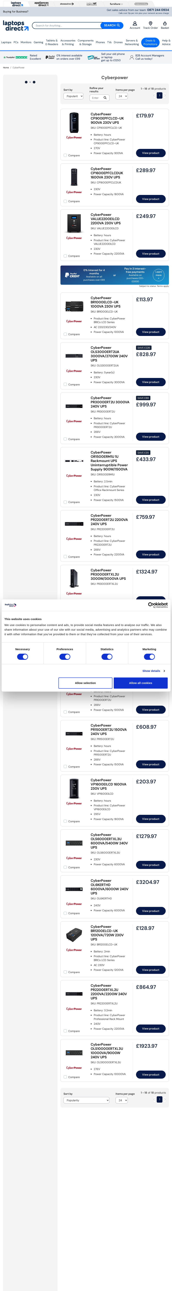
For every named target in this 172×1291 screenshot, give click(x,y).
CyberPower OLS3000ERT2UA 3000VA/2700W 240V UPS (109, 354)
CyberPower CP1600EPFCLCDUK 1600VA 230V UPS (107, 173)
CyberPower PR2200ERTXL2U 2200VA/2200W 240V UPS (109, 991)
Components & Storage (86, 42)
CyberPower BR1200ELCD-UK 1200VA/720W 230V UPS (107, 933)
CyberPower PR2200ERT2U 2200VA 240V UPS (109, 519)
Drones (118, 42)
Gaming (38, 42)
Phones (100, 42)
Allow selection (85, 683)
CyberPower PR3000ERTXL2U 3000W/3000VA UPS (108, 574)
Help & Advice (166, 42)
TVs (109, 42)
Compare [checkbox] (74, 155)
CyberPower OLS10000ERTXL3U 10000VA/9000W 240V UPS (107, 1050)
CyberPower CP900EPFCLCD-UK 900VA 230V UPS (107, 118)
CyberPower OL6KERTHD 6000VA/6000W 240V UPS (110, 887)
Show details (151, 670)
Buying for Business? (15, 11)
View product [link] (150, 153)
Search (112, 25)
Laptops (6, 42)
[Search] (77, 25)
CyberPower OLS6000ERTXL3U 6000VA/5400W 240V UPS (109, 841)
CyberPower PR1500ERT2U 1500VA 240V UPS (109, 729)
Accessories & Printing (67, 42)
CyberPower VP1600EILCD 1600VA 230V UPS (108, 784)
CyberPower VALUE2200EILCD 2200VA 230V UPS (106, 219)
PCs (16, 42)
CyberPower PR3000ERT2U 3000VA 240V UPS (110, 402)
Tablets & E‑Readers (52, 42)
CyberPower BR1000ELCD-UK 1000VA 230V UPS (106, 302)
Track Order (150, 25)
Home (6, 67)
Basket (165, 25)
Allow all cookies (140, 683)
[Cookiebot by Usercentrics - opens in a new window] (151, 605)
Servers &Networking (132, 42)
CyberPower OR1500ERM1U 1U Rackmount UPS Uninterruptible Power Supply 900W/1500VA (109, 460)
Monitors (26, 42)
